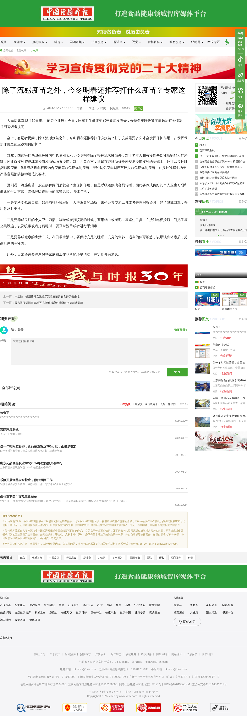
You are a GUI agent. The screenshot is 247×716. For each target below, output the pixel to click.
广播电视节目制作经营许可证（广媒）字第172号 (158, 677)
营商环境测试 (8, 429)
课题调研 (34, 620)
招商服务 (187, 557)
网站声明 (161, 654)
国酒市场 (143, 557)
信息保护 (192, 654)
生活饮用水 (149, 404)
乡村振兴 (124, 557)
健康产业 (110, 612)
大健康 (34, 50)
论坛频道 (211, 605)
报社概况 (39, 654)
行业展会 (75, 557)
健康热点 (66, 612)
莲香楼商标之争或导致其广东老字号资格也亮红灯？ (222, 198)
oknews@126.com (156, 662)
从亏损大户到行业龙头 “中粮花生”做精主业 (222, 186)
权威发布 (38, 557)
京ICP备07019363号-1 (177, 684)
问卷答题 (227, 605)
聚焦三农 (154, 612)
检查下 (4, 412)
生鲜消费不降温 (209, 191)
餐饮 (118, 605)
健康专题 (140, 612)
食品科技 (49, 605)
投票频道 (179, 612)
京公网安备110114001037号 (209, 684)
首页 (3, 42)
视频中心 (227, 612)
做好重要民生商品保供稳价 (17, 496)
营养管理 (154, 605)
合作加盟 (116, 654)
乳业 (100, 605)
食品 (161, 404)
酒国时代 (5, 620)
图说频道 (211, 612)
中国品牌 (57, 557)
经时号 (194, 605)
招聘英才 (85, 654)
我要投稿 (240, 35)
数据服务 (146, 654)
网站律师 (176, 654)
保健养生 (96, 612)
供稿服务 (131, 654)
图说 (159, 557)
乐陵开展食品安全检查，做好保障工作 (24, 480)
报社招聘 (70, 654)
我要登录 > (180, 330)
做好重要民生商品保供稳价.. (229, 420)
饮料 (109, 605)
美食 (61, 605)
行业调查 (73, 605)
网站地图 (189, 622)
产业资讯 (5, 605)
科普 (203, 557)
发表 (177, 372)
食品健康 (21, 50)
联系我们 (207, 654)
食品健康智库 (23, 612)
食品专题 (88, 605)
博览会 (178, 605)
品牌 (127, 605)
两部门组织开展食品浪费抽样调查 (220, 180)
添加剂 (171, 404)
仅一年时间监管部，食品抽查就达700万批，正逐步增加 (36, 446)
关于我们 (55, 654)
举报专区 (213, 42)
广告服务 (100, 654)
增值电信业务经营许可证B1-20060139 (103, 677)
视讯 (171, 557)
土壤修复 (133, 404)
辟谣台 (92, 557)
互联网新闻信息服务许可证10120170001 (52, 677)
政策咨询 (20, 620)
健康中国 (125, 612)
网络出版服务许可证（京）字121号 (140, 684)
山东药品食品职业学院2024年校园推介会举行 (29, 463)
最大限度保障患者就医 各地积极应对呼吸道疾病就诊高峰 (51, 302)
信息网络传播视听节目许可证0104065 (43, 684)
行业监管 (20, 605)
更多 (183, 404)
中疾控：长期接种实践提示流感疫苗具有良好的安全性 (49, 296)
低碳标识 (5, 612)
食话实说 (34, 605)
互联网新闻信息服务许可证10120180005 (92, 684)
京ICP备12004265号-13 (205, 677)
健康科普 (81, 612)
